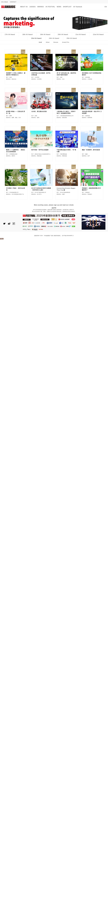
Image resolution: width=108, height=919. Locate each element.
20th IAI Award (63, 34)
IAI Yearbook (77, 6)
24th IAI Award (54, 38)
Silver (48, 42)
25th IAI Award (72, 38)
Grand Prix (65, 42)
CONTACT (13, 2)
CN (106, 6)
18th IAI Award (27, 34)
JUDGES (32, 6)
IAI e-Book (4, 2)
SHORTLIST (67, 6)
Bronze (56, 42)
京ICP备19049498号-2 (68, 235)
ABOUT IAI (24, 6)
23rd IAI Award (36, 38)
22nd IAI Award (98, 34)
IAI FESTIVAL (50, 6)
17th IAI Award (10, 34)
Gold (40, 42)
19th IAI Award (45, 34)
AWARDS (40, 6)
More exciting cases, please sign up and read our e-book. (54, 205)
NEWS (59, 6)
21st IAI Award (81, 34)
